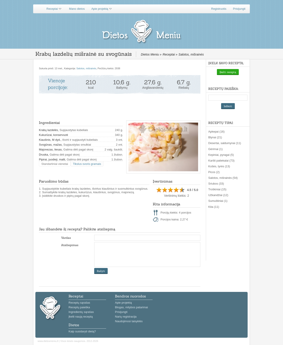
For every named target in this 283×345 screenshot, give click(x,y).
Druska (43, 154)
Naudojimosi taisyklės (129, 321)
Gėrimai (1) (215, 149)
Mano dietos (77, 8)
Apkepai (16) (216, 131)
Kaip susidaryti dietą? (82, 331)
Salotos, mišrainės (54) (223, 177)
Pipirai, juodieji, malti (52, 159)
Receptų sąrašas (79, 302)
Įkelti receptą (228, 72)
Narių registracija (126, 316)
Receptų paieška (79, 307)
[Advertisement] (119, 107)
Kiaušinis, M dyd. (50, 139)
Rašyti (101, 271)
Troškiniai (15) (217, 189)
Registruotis (218, 8)
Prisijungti (239, 8)
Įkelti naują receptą (81, 316)
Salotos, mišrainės (86, 68)
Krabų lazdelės (48, 130)
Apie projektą (99, 8)
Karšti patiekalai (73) (221, 160)
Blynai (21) (215, 137)
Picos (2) (214, 172)
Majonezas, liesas (50, 149)
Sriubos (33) (216, 183)
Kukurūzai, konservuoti (53, 135)
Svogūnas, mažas (50, 144)
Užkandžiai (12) (218, 195)
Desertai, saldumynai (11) (224, 143)
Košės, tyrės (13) (219, 166)
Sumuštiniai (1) (218, 200)
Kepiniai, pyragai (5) (221, 154)
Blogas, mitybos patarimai (131, 307)
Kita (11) (213, 206)
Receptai (52, 8)
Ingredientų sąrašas (81, 312)
